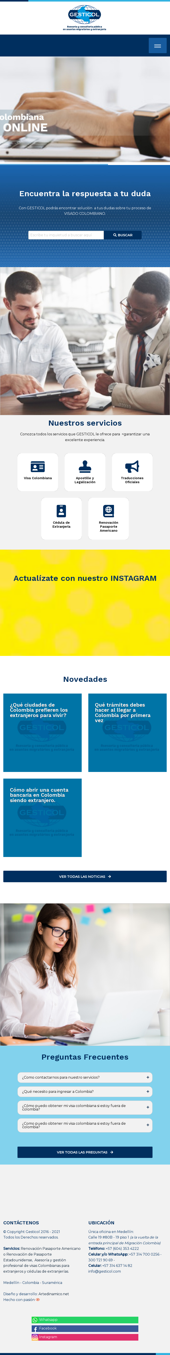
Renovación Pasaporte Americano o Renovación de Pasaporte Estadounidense (42, 1254)
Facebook (44, 1328)
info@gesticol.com (104, 1271)
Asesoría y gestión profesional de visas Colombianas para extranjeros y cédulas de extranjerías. (36, 1266)
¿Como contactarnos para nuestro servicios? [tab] (61, 1077)
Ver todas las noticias (85, 876)
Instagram (44, 1337)
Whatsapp (45, 1320)
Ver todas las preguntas (85, 1152)
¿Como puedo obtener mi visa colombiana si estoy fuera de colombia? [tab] (74, 1125)
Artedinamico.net (54, 1294)
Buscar (123, 235)
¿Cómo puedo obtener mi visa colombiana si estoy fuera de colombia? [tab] (74, 1107)
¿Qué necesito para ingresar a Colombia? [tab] (58, 1091)
